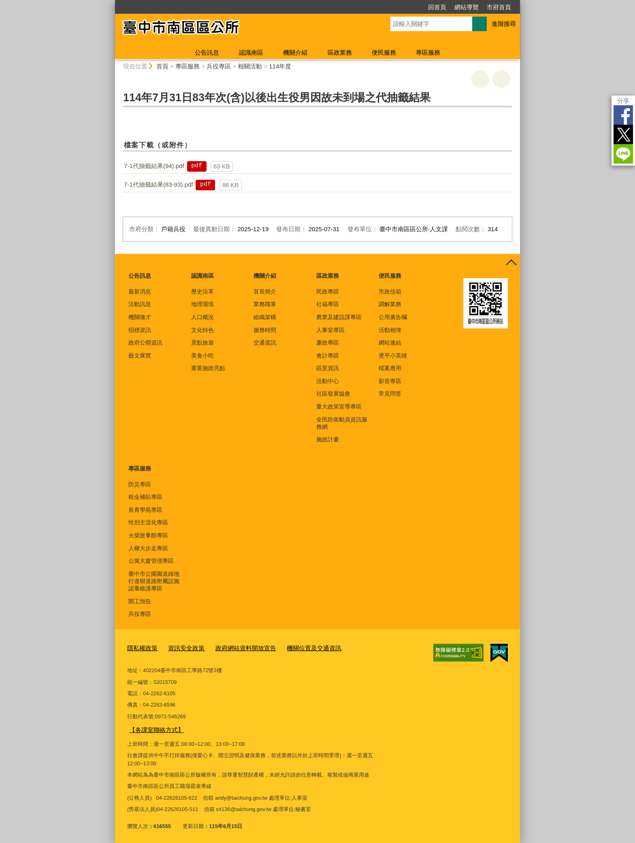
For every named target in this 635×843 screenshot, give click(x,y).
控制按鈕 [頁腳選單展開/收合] (511, 263)
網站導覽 (466, 7)
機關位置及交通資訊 (293, 648)
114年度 (280, 66)
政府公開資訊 (145, 342)
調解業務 (390, 304)
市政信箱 (390, 291)
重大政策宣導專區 (339, 406)
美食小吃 (202, 355)
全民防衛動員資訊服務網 (341, 423)
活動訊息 (139, 304)
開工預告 (139, 601)
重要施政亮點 (208, 368)
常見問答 (390, 393)
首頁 (162, 66)
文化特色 (202, 330)
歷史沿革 (202, 291)
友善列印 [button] (480, 79)
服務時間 (265, 330)
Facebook (623, 115)
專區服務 (428, 52)
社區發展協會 (333, 393)
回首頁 (437, 7)
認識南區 (251, 52)
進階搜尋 (504, 23)
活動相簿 (390, 330)
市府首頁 (499, 7)
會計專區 (327, 355)
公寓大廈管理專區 (151, 561)
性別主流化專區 (148, 522)
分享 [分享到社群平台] (623, 101)
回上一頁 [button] (501, 79)
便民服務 (384, 52)
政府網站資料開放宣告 (233, 648)
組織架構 (265, 317)
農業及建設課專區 (339, 317)
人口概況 (202, 317)
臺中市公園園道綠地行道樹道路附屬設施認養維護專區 (153, 581)
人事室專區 (330, 330)
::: (111, 3)
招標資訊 (139, 330)
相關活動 (250, 66)
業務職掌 (265, 304)
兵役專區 (219, 66)
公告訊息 (207, 52)
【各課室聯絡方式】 (153, 728)
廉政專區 (327, 342)
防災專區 (139, 484)
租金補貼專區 (145, 497)
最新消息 (139, 291)
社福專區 (327, 304)
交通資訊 (265, 342)
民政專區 (327, 291)
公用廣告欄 (393, 317)
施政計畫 (327, 439)
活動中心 (327, 381)
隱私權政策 (140, 648)
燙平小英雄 (393, 355)
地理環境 (202, 304)
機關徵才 (139, 317)
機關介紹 (295, 52)
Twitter (623, 134)
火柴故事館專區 (148, 535)
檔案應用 (390, 368)
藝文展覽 (139, 355)
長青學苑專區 (145, 510)
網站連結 (390, 342)
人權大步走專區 (148, 548)
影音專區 (390, 381)
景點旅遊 (202, 342)
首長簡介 (265, 291)
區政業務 (340, 52)
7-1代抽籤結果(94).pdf (154, 165)
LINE (623, 154)
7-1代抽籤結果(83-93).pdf (158, 184)
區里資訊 (327, 368)
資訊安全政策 (180, 648)
